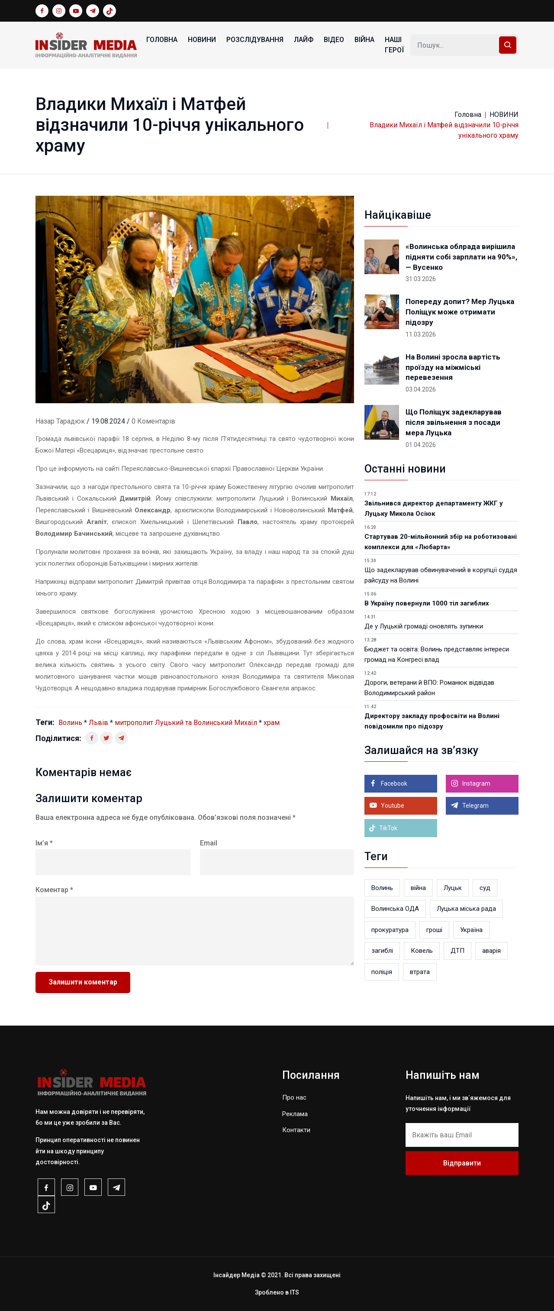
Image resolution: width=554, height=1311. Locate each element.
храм (272, 723)
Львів (98, 723)
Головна (161, 40)
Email (208, 843)
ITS (294, 1292)
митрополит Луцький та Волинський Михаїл (186, 723)
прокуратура (390, 930)
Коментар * (54, 890)
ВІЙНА (364, 40)
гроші (434, 930)
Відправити (462, 1163)
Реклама (295, 1114)
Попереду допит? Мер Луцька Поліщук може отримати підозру (460, 312)
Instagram (475, 783)
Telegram (475, 805)
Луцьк (453, 888)
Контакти (296, 1130)
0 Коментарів (153, 421)
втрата (420, 972)
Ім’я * (44, 843)
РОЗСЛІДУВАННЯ (254, 40)
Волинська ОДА (395, 909)
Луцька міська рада (466, 909)
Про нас (294, 1097)
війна (418, 888)
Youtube (392, 805)
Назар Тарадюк (60, 421)
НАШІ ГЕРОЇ (394, 45)
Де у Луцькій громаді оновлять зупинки (423, 626)
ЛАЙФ (303, 40)
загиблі (382, 951)
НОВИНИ (202, 40)
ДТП (457, 951)
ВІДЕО (334, 40)
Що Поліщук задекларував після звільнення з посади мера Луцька (454, 422)
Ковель (422, 951)
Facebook (393, 783)
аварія (491, 951)
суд (485, 888)
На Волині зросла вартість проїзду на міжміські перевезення (453, 367)
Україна (471, 930)
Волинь (70, 723)
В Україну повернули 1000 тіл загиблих (426, 603)
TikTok (383, 828)
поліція (381, 972)
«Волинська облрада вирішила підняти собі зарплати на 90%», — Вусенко (461, 257)
